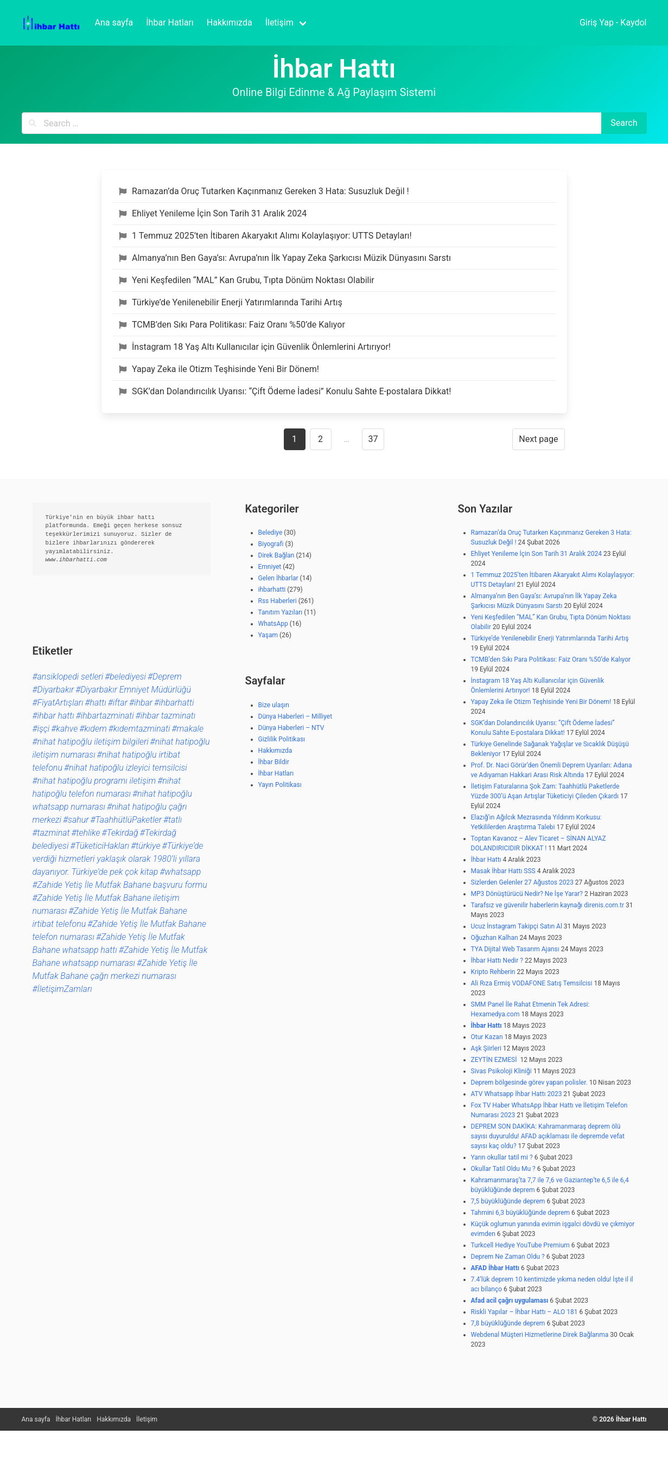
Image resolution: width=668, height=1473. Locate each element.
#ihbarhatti (174, 702)
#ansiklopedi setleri (68, 676)
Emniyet (270, 567)
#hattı (95, 702)
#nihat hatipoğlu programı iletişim (94, 781)
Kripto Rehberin (493, 972)
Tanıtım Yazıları (280, 612)
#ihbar (140, 702)
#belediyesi (125, 676)
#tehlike (85, 833)
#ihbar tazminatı (165, 715)
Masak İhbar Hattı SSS (503, 871)
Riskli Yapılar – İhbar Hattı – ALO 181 (524, 1312)
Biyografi (271, 544)
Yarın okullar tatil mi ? (502, 1157)
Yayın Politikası (280, 785)
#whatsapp (180, 872)
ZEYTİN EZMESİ (495, 1060)
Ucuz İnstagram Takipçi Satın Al (516, 926)
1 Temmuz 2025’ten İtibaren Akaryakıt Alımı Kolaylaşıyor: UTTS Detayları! (265, 235)
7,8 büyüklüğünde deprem (508, 1323)
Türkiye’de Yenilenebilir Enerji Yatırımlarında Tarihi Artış (230, 302)
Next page (538, 439)
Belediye (270, 532)
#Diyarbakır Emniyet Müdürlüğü (133, 689)
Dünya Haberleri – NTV (291, 728)
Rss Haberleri (277, 601)
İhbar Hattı (486, 859)
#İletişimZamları (62, 989)
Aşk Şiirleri (486, 1048)
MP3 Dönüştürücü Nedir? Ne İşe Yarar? (527, 894)
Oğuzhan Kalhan (494, 938)
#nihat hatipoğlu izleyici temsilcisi (125, 768)
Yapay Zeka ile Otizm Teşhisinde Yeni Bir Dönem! (219, 369)
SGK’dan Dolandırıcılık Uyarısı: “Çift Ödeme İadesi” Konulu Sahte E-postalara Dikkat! (285, 391)
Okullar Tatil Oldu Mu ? (503, 1169)
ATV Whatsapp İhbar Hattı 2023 (516, 1094)
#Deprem (165, 676)
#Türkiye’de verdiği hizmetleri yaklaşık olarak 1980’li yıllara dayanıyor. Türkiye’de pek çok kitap (118, 859)
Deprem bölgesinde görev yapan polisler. (529, 1082)
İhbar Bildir (273, 762)
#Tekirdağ (119, 833)
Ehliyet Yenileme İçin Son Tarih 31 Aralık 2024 (213, 213)
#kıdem (93, 728)
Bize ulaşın (273, 705)
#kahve (64, 728)
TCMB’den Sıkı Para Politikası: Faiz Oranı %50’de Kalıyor (232, 324)
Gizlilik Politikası (282, 739)
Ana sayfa (36, 1419)
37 (373, 439)
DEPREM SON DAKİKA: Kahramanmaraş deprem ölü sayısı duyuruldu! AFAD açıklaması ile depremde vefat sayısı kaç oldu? (548, 1136)
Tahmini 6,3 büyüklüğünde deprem (520, 1212)
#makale (188, 728)
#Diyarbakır (53, 689)
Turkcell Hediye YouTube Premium (520, 1245)
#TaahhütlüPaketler (126, 820)
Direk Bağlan (276, 555)
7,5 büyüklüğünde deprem (508, 1201)
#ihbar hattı (53, 715)
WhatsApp (273, 623)
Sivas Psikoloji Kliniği (501, 1071)
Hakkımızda (275, 750)
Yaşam (268, 635)
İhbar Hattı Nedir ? (497, 960)
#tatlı (172, 820)
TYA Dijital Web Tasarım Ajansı (515, 949)
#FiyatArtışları (58, 702)
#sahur (75, 820)
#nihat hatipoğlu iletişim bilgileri (91, 741)
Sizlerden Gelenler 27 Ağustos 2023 (522, 882)
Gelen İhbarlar (278, 578)
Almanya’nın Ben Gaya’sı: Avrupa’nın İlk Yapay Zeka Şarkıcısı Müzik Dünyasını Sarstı (285, 258)
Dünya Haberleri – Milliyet (295, 716)
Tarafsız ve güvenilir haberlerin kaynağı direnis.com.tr (548, 905)
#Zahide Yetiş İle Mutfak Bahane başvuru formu (120, 885)
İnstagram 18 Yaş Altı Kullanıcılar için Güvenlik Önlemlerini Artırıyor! (255, 347)
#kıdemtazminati (139, 728)
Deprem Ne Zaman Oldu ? (508, 1256)
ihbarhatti (272, 589)
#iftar (118, 702)
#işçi (41, 728)
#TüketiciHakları (99, 846)
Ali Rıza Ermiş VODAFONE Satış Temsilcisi (532, 983)
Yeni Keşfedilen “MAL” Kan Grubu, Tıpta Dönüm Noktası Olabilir (246, 280)
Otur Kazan (487, 1037)
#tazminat (51, 833)
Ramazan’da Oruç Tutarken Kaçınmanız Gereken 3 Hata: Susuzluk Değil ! (264, 191)
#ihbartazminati (105, 715)
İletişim (146, 1419)
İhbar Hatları (276, 773)
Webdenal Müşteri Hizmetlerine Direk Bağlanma (540, 1334)
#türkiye (145, 846)
